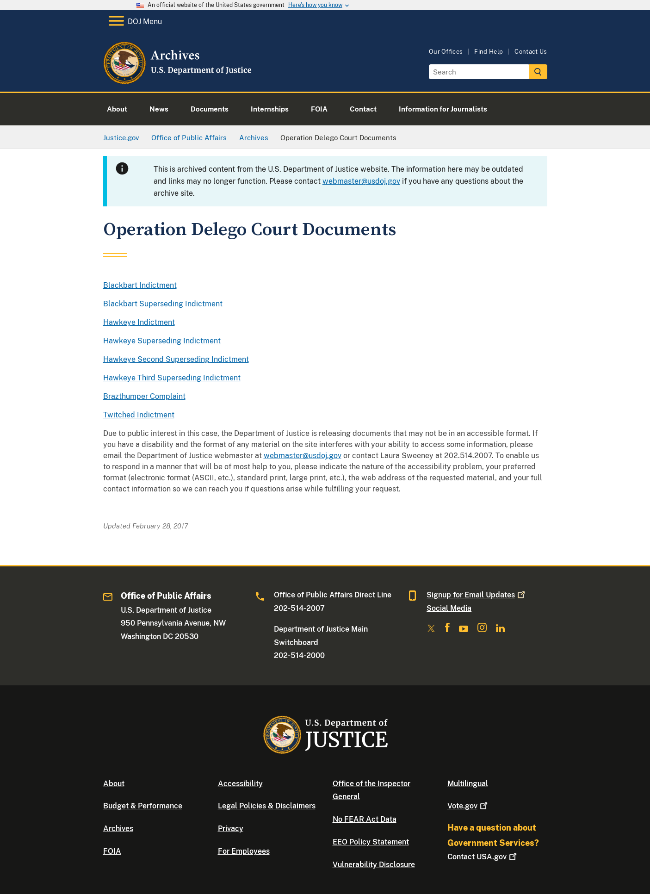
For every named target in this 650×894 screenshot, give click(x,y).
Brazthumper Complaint (144, 396)
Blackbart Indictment (140, 285)
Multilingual (467, 783)
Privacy (230, 828)
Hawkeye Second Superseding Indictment (176, 359)
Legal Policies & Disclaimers (267, 805)
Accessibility (240, 783)
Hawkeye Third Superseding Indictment (172, 377)
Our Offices (446, 51)
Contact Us (530, 51)
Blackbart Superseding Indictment (163, 303)
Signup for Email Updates (477, 594)
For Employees (244, 851)
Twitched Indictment (138, 414)
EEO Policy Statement (371, 842)
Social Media (449, 608)
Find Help (488, 51)
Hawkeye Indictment (139, 322)
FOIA (112, 851)
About (113, 783)
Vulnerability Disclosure (374, 864)
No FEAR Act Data (364, 819)
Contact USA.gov (483, 856)
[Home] (178, 80)
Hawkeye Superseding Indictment (162, 340)
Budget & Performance (142, 805)
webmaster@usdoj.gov (361, 181)
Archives (118, 828)
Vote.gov (468, 805)
